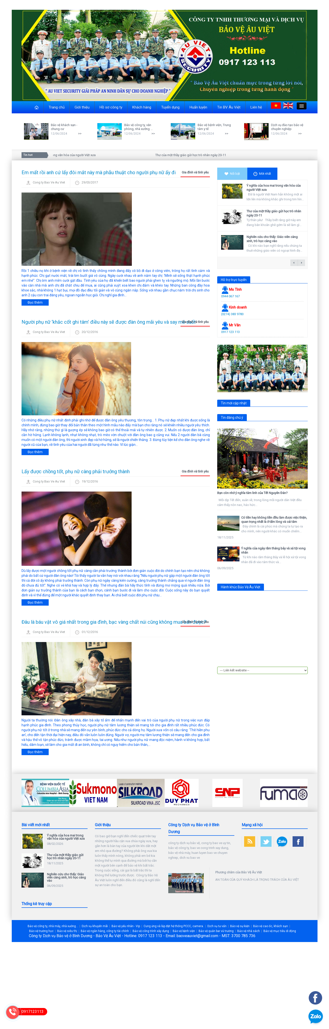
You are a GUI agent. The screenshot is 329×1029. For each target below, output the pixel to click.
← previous (294, 262)
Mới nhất (262, 174)
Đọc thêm (35, 302)
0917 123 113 (230, 332)
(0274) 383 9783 (232, 314)
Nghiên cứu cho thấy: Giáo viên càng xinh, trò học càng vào (272, 239)
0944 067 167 (230, 296)
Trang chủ (57, 107)
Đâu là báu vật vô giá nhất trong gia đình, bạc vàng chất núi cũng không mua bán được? (114, 622)
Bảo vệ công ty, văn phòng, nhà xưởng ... (138, 127)
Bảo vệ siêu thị (67, 931)
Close (26, 103)
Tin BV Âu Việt (228, 107)
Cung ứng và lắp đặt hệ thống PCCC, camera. (174, 926)
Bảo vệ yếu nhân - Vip (126, 926)
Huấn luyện (198, 107)
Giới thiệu (82, 107)
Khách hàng (141, 107)
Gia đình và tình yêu (195, 172)
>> (79, 133)
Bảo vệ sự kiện (240, 926)
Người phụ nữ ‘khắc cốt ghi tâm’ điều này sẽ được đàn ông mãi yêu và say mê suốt (109, 322)
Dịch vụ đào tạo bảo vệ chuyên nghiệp (287, 127)
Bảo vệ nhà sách (248, 931)
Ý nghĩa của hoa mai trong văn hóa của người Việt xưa (60, 155)
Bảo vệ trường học (41, 931)
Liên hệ (256, 107)
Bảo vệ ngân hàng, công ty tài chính (105, 931)
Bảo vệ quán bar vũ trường (216, 931)
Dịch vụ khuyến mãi (95, 926)
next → (301, 262)
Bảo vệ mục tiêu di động (279, 931)
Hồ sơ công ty (111, 107)
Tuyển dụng (170, 107)
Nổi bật (232, 173)
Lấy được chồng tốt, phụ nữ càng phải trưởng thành (76, 471)
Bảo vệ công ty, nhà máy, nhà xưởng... (53, 926)
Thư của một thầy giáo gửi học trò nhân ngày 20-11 (192, 155)
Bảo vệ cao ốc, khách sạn (270, 926)
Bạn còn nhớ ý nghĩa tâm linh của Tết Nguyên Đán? (252, 493)
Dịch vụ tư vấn (217, 926)
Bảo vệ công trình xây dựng (151, 931)
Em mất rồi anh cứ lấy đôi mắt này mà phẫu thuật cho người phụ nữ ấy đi (99, 172)
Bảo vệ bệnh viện (184, 931)
